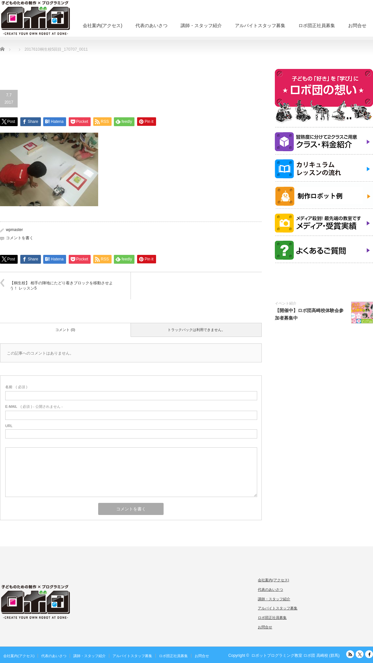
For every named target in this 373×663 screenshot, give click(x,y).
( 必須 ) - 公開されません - (34, 406)
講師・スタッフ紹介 (201, 25)
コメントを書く (19, 238)
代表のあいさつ (151, 25)
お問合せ (357, 25)
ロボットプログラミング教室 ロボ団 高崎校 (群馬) (295, 655)
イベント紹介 (285, 303)
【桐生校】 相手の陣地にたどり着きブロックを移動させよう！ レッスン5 (61, 286)
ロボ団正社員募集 (316, 25)
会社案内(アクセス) (102, 25)
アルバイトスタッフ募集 (260, 25)
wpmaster (14, 229)
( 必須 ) (16, 387)
